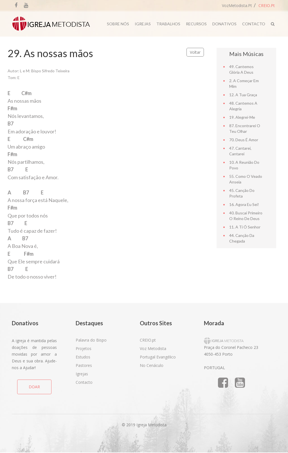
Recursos (196, 23)
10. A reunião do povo (244, 165)
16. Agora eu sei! (244, 204)
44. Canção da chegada (241, 238)
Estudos (83, 357)
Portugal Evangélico (158, 357)
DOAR (34, 386)
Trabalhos (168, 23)
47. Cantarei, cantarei (240, 151)
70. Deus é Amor (243, 139)
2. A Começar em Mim (244, 83)
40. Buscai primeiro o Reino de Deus (245, 215)
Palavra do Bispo (91, 340)
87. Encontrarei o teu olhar (244, 128)
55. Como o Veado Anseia (245, 179)
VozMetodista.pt (237, 5)
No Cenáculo (151, 365)
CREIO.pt (266, 5)
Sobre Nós (118, 23)
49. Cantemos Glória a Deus (241, 69)
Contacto (253, 23)
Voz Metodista (153, 348)
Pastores (84, 365)
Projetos (83, 348)
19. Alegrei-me (242, 117)
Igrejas (143, 23)
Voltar (195, 52)
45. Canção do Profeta (242, 193)
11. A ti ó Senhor (244, 227)
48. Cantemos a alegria (243, 106)
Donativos (224, 23)
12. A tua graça (243, 94)
